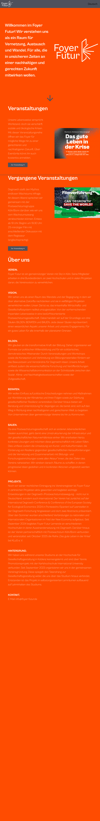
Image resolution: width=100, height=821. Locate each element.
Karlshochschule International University (61, 563)
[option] (92, 4)
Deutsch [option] (92, 4)
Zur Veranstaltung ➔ (18, 165)
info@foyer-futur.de (26, 599)
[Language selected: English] (92, 4)
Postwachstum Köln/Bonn (61, 532)
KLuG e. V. (17, 540)
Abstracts (72, 511)
